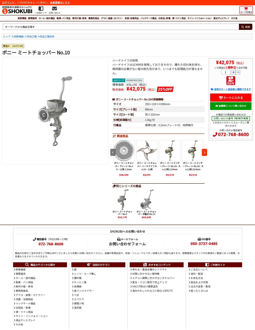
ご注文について (199, 270)
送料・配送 (197, 274)
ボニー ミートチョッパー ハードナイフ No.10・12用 (147, 166)
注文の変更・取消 (200, 287)
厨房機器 (22, 18)
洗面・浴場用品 (132, 18)
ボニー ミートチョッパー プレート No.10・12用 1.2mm (124, 166)
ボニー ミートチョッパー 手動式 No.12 (146, 213)
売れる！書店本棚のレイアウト (149, 270)
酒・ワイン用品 (179, 18)
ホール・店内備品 (47, 18)
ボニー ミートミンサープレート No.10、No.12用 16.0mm (193, 166)
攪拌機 (77, 278)
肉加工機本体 (47, 36)
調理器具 (32, 18)
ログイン (7, 2)
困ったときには (199, 291)
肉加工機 (32, 36)
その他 (234, 18)
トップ (6, 36)
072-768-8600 (233, 134)
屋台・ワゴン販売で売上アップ (149, 283)
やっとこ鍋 (80, 283)
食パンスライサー (84, 291)
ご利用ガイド (215, 265)
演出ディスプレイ (221, 18)
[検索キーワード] (121, 27)
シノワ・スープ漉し (85, 274)
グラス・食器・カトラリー (112, 18)
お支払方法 (197, 278)
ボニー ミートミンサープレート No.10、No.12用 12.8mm (170, 166)
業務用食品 (93, 18)
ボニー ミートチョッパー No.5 (122, 213)
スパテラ (79, 300)
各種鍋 (77, 287)
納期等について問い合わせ (230, 106)
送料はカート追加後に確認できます (231, 89)
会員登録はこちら (60, 2)
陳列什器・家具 (79, 18)
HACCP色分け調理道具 (145, 287)
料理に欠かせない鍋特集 (146, 274)
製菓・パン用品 (64, 18)
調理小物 (79, 304)
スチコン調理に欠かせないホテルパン (153, 278)
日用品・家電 (164, 18)
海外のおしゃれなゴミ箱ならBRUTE (152, 291)
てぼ (76, 295)
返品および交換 (199, 283)
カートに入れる (231, 98)
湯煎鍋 (77, 308)
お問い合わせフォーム (127, 244)
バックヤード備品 (148, 18)
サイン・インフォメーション (199, 18)
